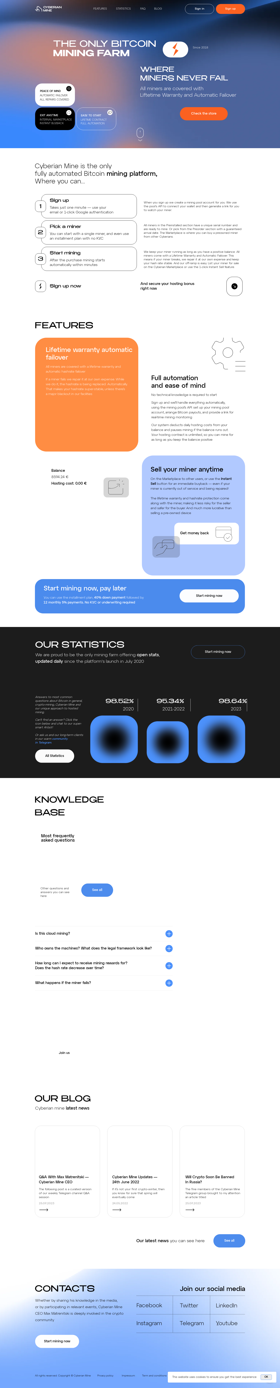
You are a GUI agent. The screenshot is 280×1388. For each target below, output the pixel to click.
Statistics (123, 8)
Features (100, 8)
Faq (143, 8)
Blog (158, 8)
